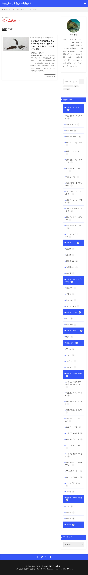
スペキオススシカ (74, 477)
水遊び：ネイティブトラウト (73, 280)
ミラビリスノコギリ (73, 446)
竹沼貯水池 (72, 267)
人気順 (10, 29)
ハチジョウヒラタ (74, 439)
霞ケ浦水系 (72, 261)
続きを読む (50, 76)
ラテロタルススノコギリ (73, 455)
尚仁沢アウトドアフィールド (73, 184)
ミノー (70, 355)
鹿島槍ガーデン (73, 137)
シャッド (71, 367)
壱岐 (69, 506)
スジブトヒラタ (73, 427)
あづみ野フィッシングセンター (73, 192)
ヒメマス (71, 300)
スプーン (71, 361)
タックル (71, 130)
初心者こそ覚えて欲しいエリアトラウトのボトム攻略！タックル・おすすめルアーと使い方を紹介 (42, 45)
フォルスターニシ (74, 471)
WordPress (67, 569)
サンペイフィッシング (74, 144)
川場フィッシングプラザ (73, 201)
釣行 (69, 318)
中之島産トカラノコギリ (73, 402)
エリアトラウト (68, 86)
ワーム (70, 349)
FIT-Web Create (46, 569)
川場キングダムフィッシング (73, 209)
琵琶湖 (70, 249)
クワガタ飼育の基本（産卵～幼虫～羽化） (73, 384)
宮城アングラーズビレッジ (73, 218)
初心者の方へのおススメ (73, 117)
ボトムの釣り (34, 9)
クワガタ (66, 89)
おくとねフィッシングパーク (73, 161)
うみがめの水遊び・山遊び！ (17, 3)
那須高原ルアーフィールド (73, 169)
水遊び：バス (72, 243)
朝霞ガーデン (72, 177)
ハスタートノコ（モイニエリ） (73, 463)
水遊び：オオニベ (74, 331)
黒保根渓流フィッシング (73, 227)
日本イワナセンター (73, 152)
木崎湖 (70, 273)
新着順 (4, 29)
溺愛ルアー (72, 343)
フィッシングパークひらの (73, 235)
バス (76, 86)
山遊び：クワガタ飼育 (74, 374)
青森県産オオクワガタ (74, 411)
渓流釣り (71, 288)
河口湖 (70, 255)
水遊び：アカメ (73, 312)
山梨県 (70, 512)
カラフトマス (72, 306)
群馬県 (70, 518)
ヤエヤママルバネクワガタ (73, 419)
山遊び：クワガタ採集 (74, 499)
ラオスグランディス (73, 484)
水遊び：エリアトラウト (18, 9)
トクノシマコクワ (74, 433)
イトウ (70, 294)
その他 (70, 492)
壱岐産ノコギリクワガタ (73, 394)
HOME (6, 9)
